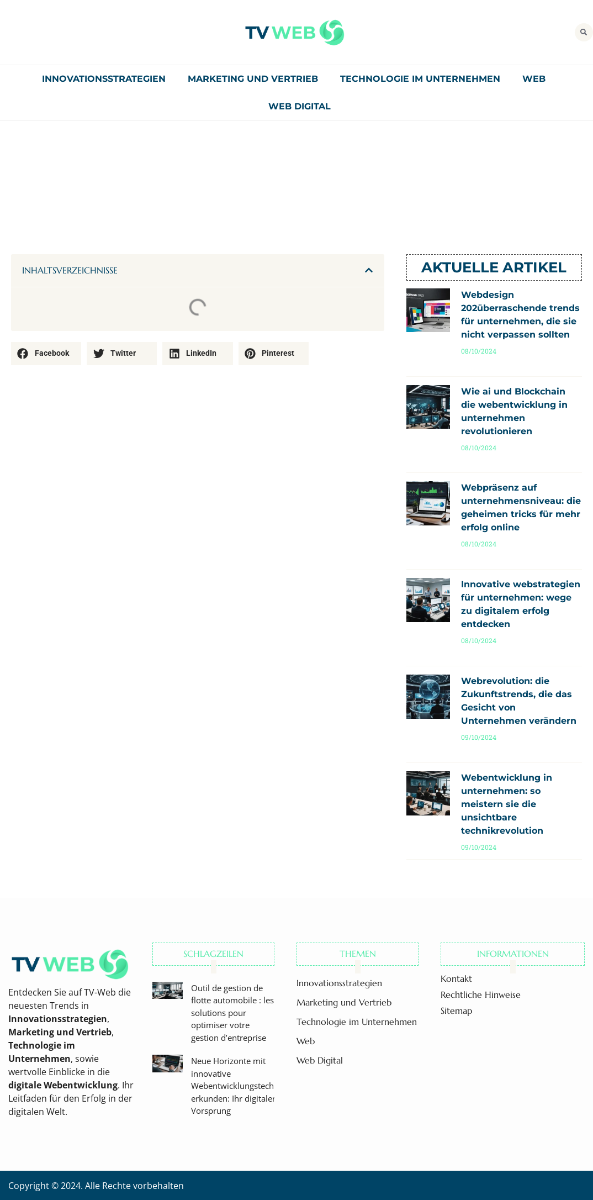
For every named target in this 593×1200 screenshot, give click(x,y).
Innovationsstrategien (104, 78)
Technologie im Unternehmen (420, 78)
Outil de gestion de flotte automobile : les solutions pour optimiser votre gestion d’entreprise (232, 1012)
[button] (584, 32)
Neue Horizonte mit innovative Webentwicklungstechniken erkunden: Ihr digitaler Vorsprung (243, 1085)
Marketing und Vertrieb (253, 78)
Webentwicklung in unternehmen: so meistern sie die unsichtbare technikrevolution (506, 804)
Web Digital (299, 106)
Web (534, 78)
